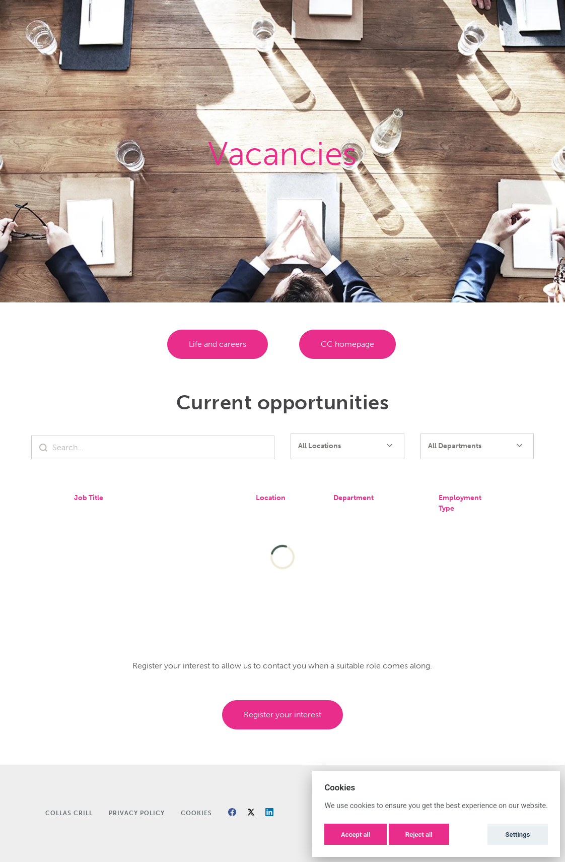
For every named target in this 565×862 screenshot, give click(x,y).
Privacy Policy (137, 813)
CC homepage (347, 344)
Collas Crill (69, 813)
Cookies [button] (196, 813)
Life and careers (217, 344)
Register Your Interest (282, 714)
